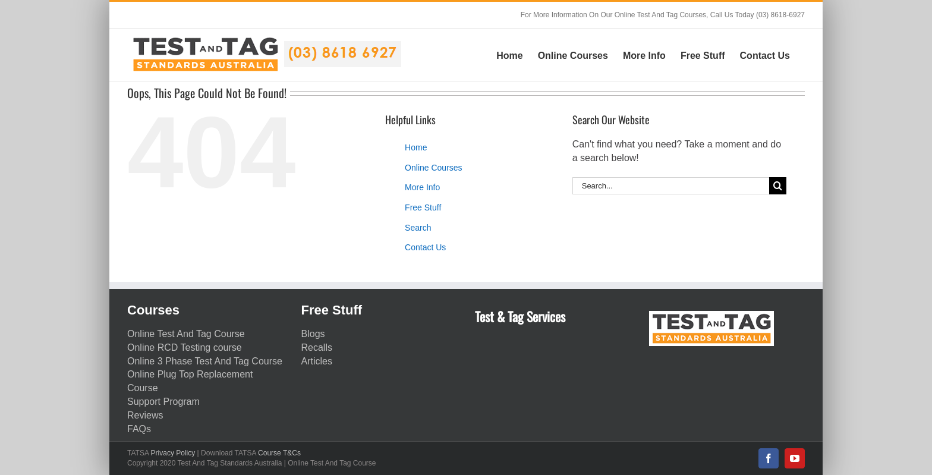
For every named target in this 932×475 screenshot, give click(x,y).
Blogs (313, 334)
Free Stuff (423, 207)
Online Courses (433, 167)
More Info (422, 187)
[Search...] (670, 185)
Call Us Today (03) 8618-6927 (757, 15)
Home (416, 147)
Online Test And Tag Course (186, 334)
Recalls (316, 347)
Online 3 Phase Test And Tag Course (204, 361)
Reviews (145, 415)
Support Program (163, 402)
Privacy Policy (173, 453)
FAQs (139, 429)
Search (418, 227)
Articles (316, 361)
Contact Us (425, 247)
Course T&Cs (279, 453)
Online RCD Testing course (184, 347)
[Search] (777, 185)
